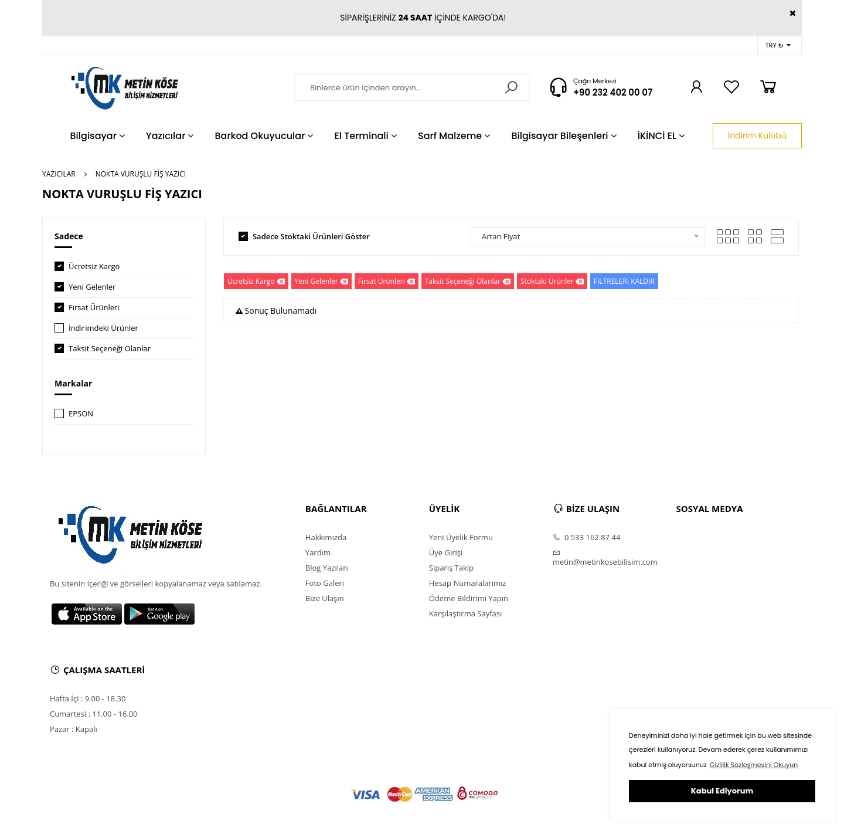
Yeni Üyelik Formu (461, 537)
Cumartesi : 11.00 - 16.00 (94, 713)
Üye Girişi (445, 552)
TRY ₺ (778, 45)
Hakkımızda (325, 537)
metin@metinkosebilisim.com (605, 558)
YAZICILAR (59, 174)
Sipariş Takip (451, 567)
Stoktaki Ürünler (552, 281)
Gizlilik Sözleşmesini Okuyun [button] (754, 764)
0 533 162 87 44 (587, 537)
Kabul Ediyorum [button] (722, 790)
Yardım (318, 552)
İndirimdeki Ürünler (103, 328)
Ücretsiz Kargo (94, 266)
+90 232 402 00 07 (612, 92)
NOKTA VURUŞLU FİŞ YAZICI (141, 174)
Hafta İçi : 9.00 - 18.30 (88, 698)
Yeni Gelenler (92, 286)
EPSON (81, 413)
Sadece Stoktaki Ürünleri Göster (311, 236)
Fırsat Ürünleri (94, 307)
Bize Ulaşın (324, 598)
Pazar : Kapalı (73, 729)
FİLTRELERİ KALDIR (624, 281)
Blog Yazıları (326, 567)
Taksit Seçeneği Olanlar (110, 348)
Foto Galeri (324, 583)
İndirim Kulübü (757, 135)
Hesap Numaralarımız (467, 583)
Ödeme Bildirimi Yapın (468, 598)
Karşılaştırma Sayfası (465, 613)
